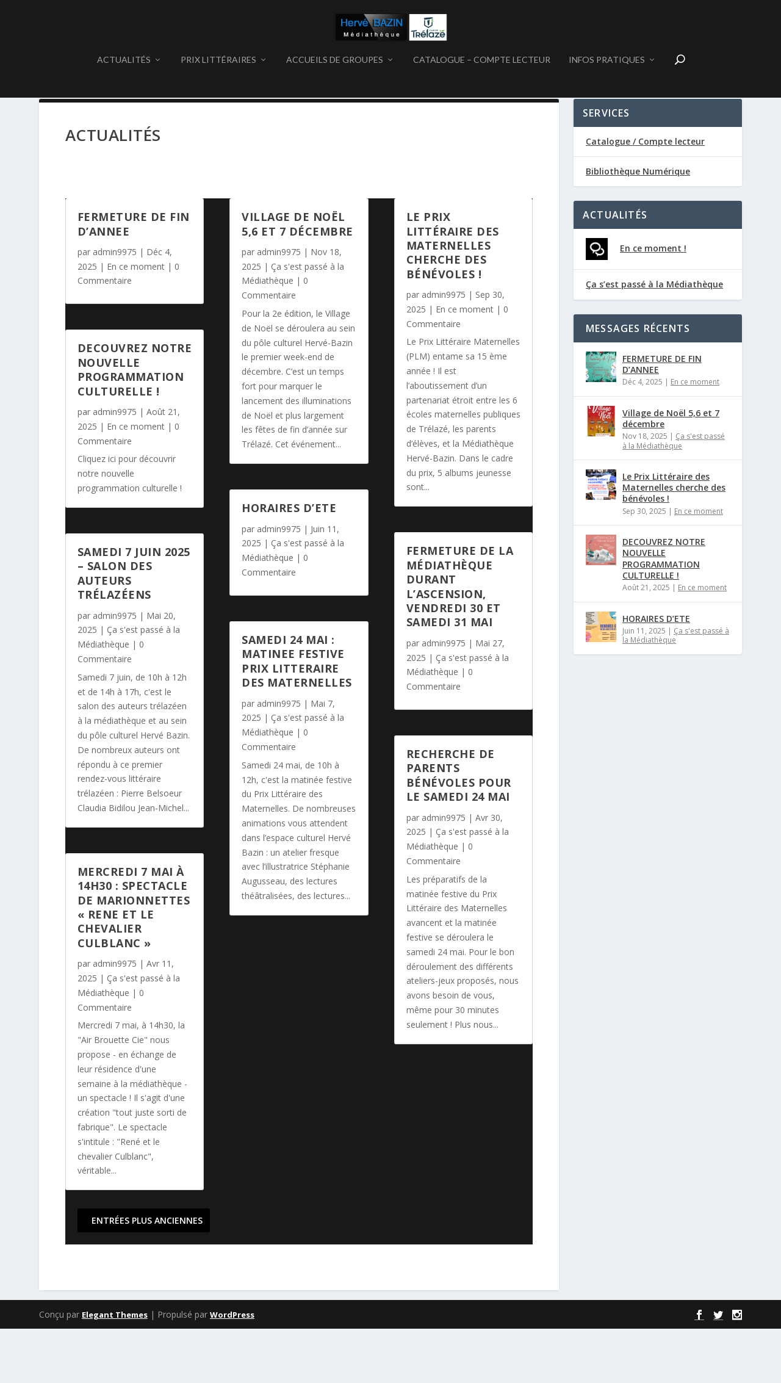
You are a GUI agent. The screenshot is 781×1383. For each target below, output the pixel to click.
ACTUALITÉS (124, 91)
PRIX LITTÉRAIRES (218, 91)
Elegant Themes (115, 1368)
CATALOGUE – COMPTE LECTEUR (481, 91)
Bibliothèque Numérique (638, 225)
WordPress (232, 1368)
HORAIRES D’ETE (289, 562)
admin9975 (115, 306)
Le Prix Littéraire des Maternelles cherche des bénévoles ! (452, 300)
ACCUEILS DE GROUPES (334, 91)
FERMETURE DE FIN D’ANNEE (133, 278)
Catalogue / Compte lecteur (645, 195)
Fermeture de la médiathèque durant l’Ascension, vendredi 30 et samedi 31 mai (460, 641)
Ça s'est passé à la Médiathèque (673, 495)
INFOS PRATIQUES (607, 91)
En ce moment (136, 321)
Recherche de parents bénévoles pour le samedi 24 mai (458, 829)
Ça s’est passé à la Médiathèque (654, 338)
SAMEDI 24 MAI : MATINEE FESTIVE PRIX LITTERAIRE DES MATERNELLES (297, 715)
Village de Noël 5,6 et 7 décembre (297, 278)
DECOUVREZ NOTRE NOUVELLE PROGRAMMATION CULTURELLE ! (134, 423)
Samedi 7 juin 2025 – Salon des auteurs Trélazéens (133, 627)
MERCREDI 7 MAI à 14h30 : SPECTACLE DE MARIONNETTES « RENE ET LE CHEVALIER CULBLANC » (133, 962)
